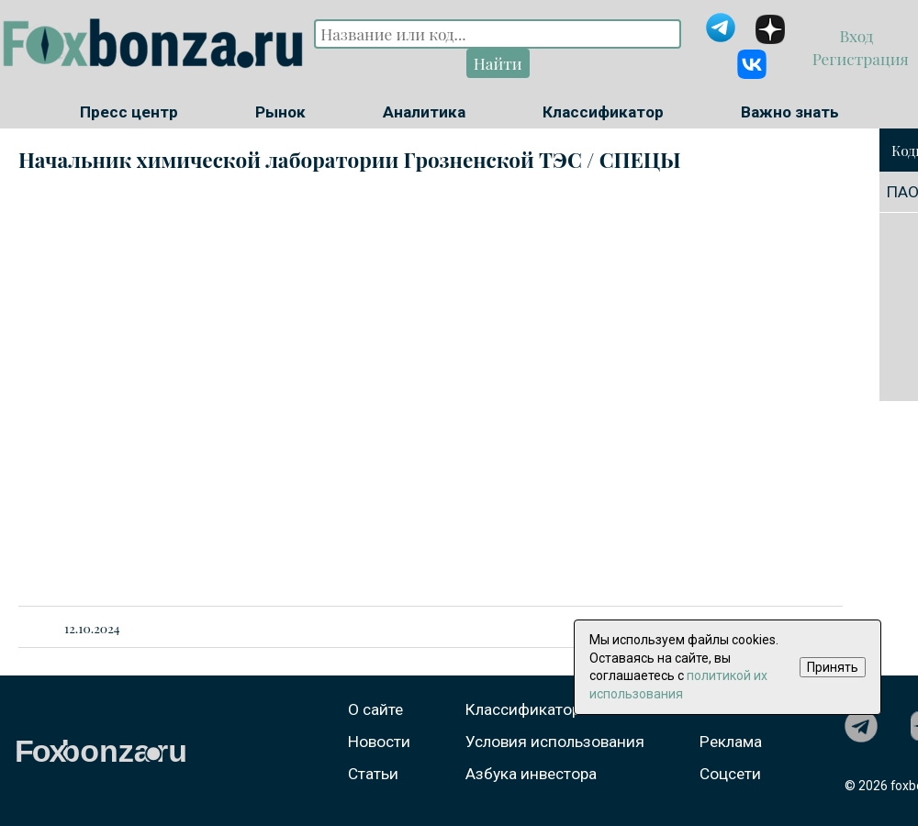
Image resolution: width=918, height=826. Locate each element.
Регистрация (858, 58)
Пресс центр (129, 112)
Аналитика (424, 112)
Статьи (373, 774)
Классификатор (603, 112)
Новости (379, 741)
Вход (859, 35)
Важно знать (790, 112)
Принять (832, 667)
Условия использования (554, 741)
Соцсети (730, 774)
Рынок (280, 112)
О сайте (375, 709)
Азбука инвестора (531, 774)
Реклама (731, 741)
